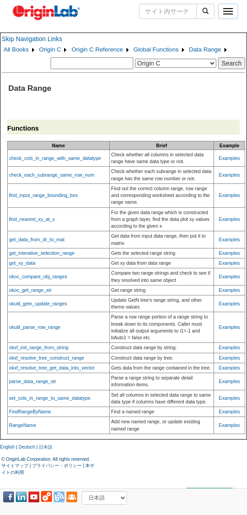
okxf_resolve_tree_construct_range (46, 357)
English (7, 447)
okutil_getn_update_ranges (38, 303)
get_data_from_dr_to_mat (37, 239)
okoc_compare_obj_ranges (38, 276)
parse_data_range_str (32, 381)
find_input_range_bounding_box (43, 195)
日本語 (45, 447)
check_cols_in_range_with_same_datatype (55, 158)
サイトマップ (14, 465)
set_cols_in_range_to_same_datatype (49, 398)
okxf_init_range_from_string (39, 347)
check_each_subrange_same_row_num (51, 175)
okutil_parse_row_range (35, 327)
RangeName (22, 425)
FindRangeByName (30, 411)
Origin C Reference (97, 49)
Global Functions (156, 49)
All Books (16, 49)
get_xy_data (22, 263)
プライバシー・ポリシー (57, 465)
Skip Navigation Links (32, 38)
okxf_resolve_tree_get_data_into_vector (52, 367)
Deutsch (27, 447)
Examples (229, 158)
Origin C (50, 49)
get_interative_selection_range (42, 253)
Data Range (205, 49)
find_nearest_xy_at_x (32, 219)
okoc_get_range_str (30, 290)
